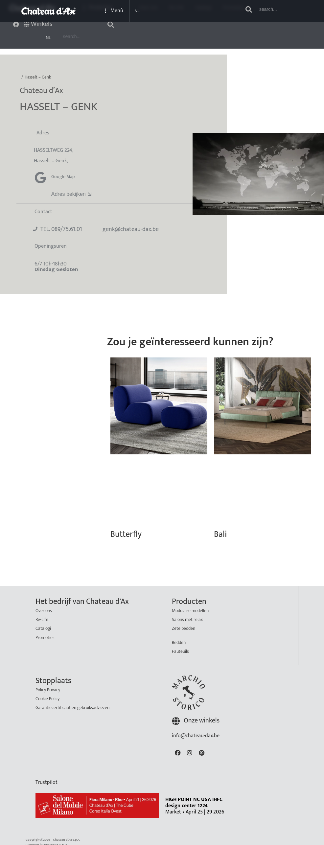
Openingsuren (51, 244)
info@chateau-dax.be (196, 733)
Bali (220, 532)
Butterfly (126, 532)
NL (48, 37)
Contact (43, 209)
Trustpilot (46, 780)
